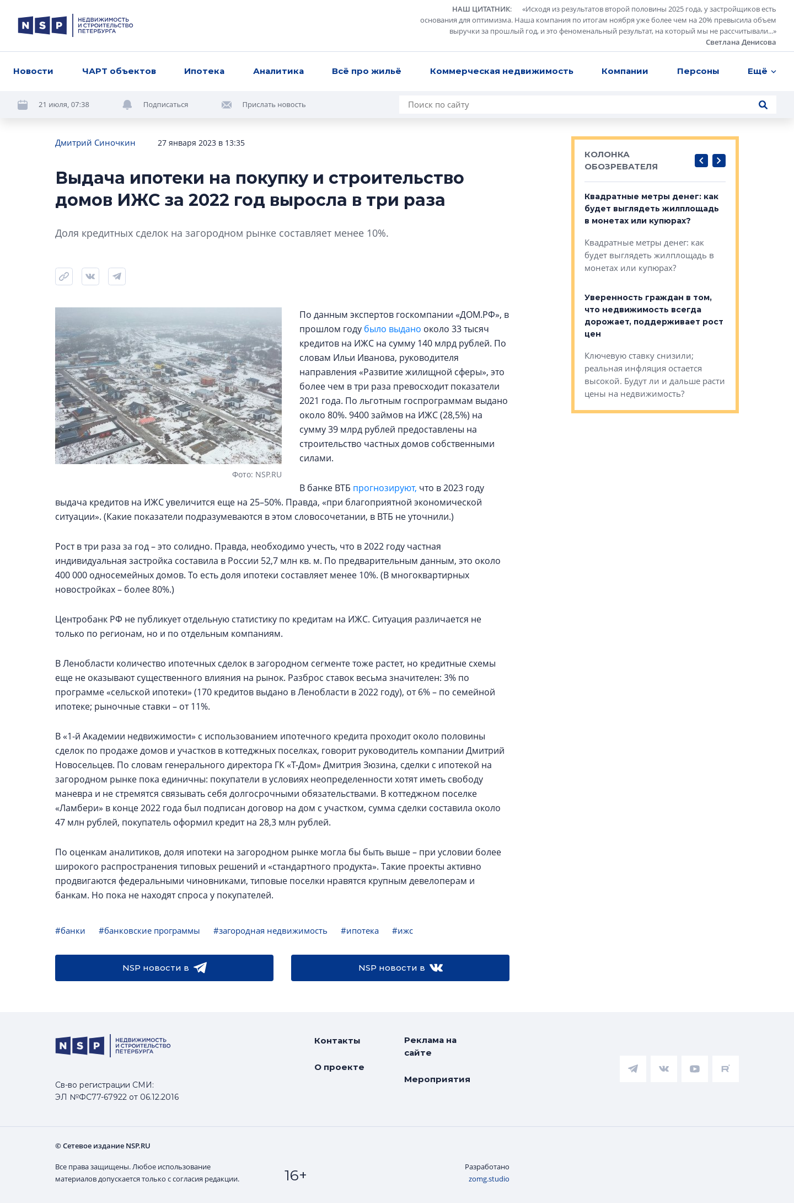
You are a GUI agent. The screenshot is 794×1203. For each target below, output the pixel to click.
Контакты (337, 1040)
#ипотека (360, 930)
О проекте (339, 1067)
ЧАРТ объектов (119, 71)
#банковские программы (149, 930)
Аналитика (278, 71)
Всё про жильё (366, 71)
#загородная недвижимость (270, 930)
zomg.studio (489, 1179)
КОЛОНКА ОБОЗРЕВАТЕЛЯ (621, 160)
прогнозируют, (385, 488)
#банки (70, 930)
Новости (33, 71)
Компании (625, 71)
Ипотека (204, 71)
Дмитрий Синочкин (95, 142)
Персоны (698, 71)
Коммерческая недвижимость (501, 71)
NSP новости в (164, 968)
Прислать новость (274, 104)
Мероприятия (437, 1079)
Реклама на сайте (430, 1046)
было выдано (392, 329)
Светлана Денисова (741, 42)
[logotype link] (75, 25)
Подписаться (166, 104)
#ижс (402, 930)
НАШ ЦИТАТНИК (481, 9)
